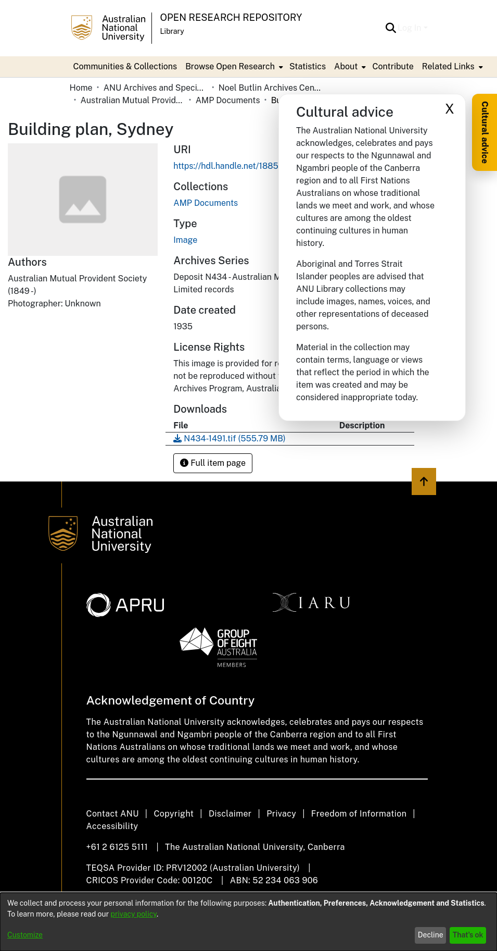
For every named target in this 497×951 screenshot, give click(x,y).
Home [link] (81, 88)
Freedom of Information (358, 814)
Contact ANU (112, 814)
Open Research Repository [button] (231, 17)
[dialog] (248, 922)
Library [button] (172, 31)
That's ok (468, 935)
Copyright (174, 814)
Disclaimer (230, 814)
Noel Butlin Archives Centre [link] (271, 88)
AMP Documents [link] (228, 100)
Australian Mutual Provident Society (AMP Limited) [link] (133, 100)
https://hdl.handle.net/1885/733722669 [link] (250, 166)
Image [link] (185, 240)
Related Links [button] (448, 66)
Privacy (281, 814)
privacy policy (134, 914)
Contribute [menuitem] (392, 66)
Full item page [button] (213, 463)
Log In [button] (410, 28)
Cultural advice (485, 132)
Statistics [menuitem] (307, 66)
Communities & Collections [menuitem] (125, 66)
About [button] (346, 66)
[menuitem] (233, 66)
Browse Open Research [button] (230, 66)
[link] (205, 203)
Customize (25, 935)
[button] (390, 28)
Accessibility (112, 826)
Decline (430, 935)
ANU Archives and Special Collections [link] (156, 88)
